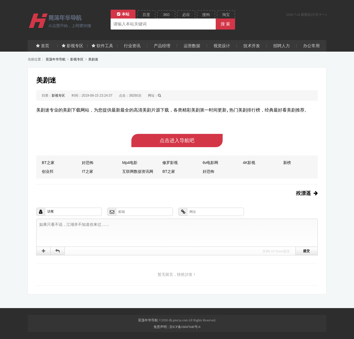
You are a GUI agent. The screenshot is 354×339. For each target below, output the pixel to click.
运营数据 (192, 45)
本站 (123, 14)
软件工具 (102, 45)
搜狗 (206, 14)
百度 (146, 14)
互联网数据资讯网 (137, 171)
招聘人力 (281, 45)
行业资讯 (132, 45)
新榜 (287, 162)
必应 (186, 14)
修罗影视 (170, 162)
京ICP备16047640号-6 (185, 327)
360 (166, 14)
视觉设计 (222, 45)
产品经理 (162, 45)
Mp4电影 (129, 162)
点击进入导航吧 (177, 140)
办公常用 (311, 45)
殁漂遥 (303, 193)
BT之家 (48, 162)
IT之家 (87, 171)
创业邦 (47, 171)
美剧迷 (93, 59)
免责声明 (160, 327)
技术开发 (251, 45)
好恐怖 (87, 162)
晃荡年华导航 (56, 59)
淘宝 (226, 14)
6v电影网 (210, 162)
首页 (42, 45)
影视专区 (72, 45)
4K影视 (249, 162)
